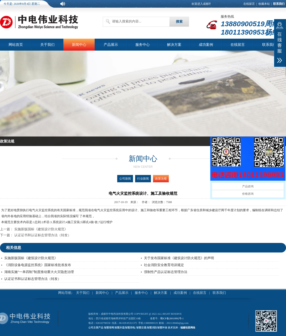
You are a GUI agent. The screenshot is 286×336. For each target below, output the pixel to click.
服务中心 (142, 45)
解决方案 (174, 45)
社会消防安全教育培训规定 (164, 265)
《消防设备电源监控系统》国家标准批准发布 (37, 265)
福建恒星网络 (176, 325)
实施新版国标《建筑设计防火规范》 (41, 229)
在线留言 (249, 3)
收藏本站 (264, 3)
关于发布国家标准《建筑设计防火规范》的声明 (179, 258)
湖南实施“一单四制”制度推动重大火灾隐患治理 (39, 272)
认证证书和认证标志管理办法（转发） (42, 235)
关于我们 (47, 45)
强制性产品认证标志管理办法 (165, 272)
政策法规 (154, 178)
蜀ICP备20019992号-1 (165, 319)
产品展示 (111, 45)
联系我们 (269, 45)
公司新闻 (131, 178)
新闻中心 (79, 45)
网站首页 (16, 45)
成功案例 (206, 45)
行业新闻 (143, 178)
